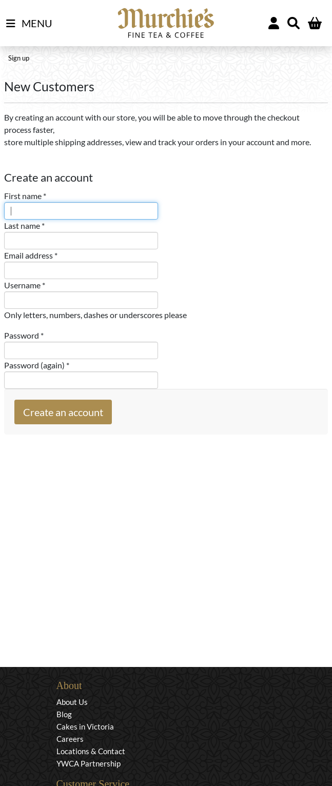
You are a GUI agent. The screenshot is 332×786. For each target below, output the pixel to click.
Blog (64, 714)
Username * (24, 285)
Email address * (30, 255)
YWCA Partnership (88, 763)
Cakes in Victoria (85, 726)
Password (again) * (36, 365)
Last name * (24, 225)
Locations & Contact (90, 751)
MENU (29, 23)
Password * (24, 335)
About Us (72, 701)
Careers (70, 738)
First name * (25, 196)
